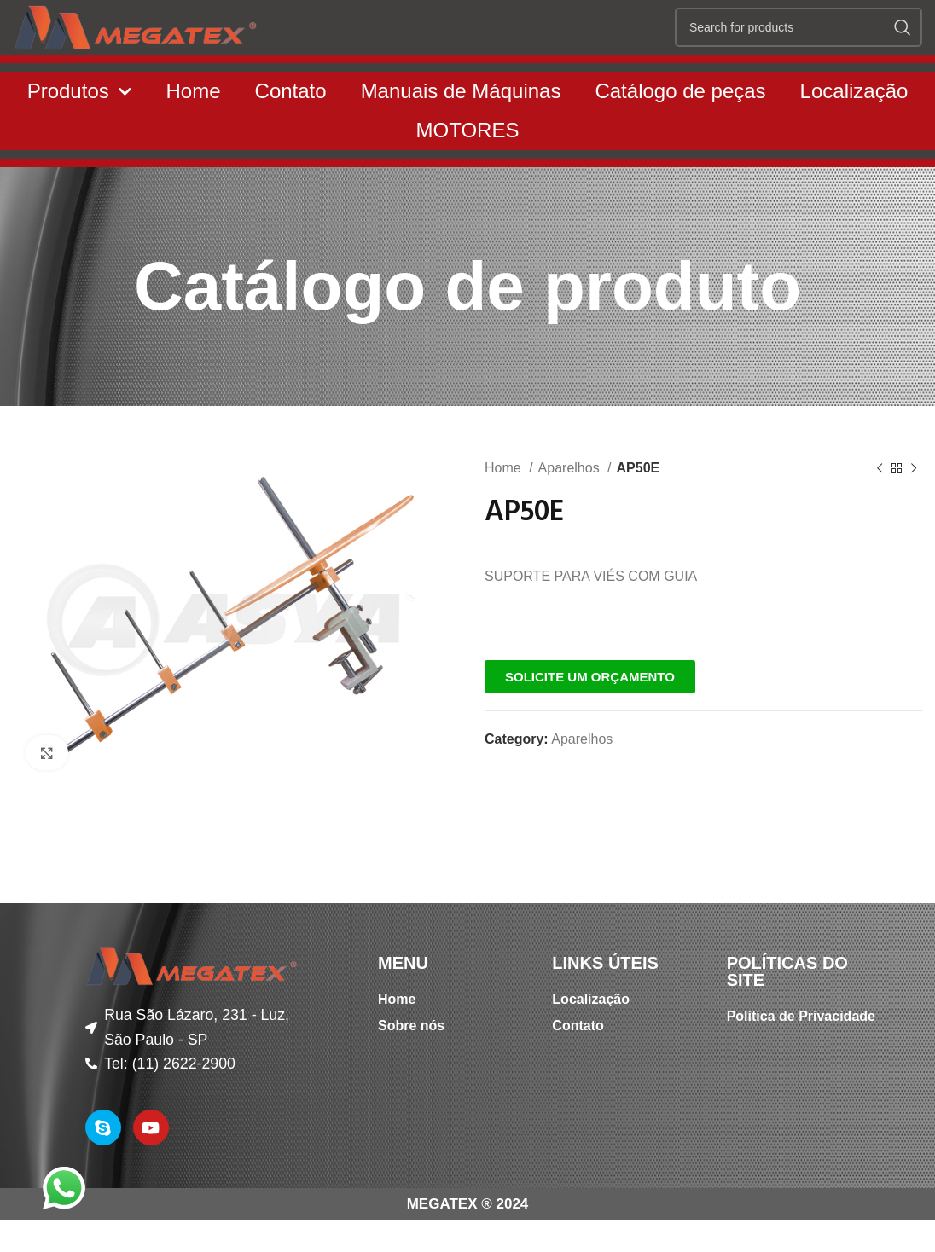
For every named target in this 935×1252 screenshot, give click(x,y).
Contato (291, 130)
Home (193, 130)
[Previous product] (879, 508)
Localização (854, 130)
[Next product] (913, 508)
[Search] (798, 47)
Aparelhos (571, 507)
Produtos (79, 131)
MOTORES (468, 169)
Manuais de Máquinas (461, 130)
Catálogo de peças (680, 130)
